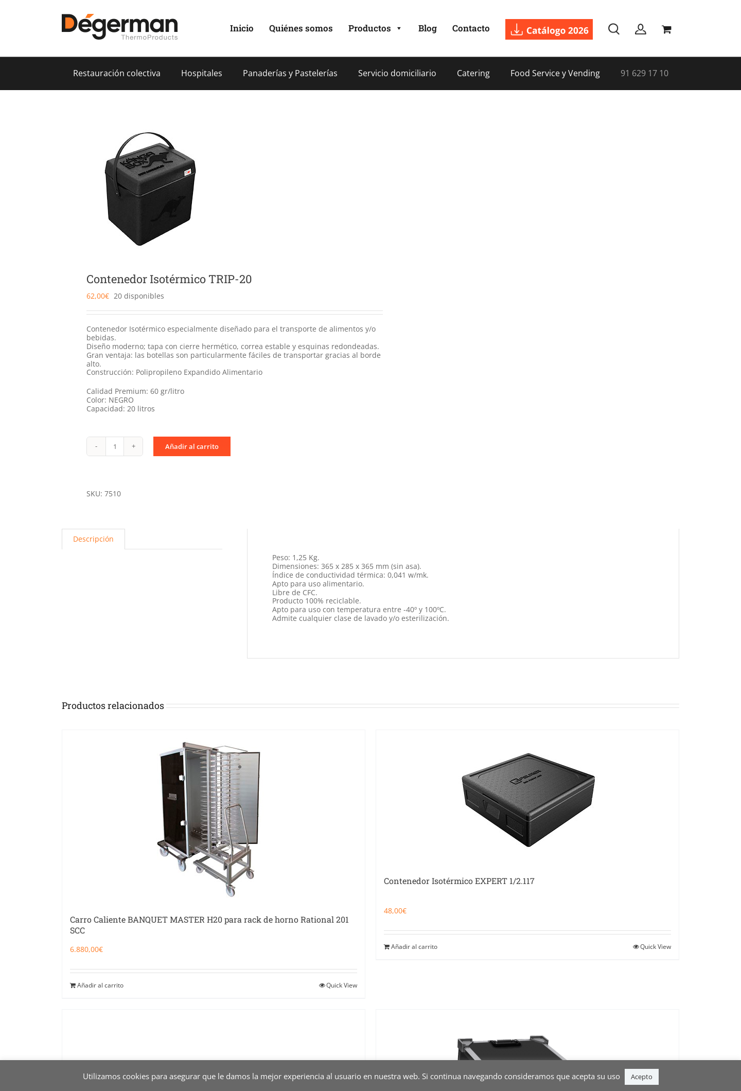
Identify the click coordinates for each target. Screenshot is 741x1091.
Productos (375, 28)
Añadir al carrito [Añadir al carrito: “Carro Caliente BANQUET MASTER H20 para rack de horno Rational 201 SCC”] (100, 985)
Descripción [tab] (93, 539)
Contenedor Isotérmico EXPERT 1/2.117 (459, 880)
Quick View (341, 985)
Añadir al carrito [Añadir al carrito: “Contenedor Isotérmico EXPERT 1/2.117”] (414, 946)
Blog (427, 28)
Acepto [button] (641, 1076)
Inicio (242, 28)
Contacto (471, 28)
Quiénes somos (301, 28)
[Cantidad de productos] (114, 446)
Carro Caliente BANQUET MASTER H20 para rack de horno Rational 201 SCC (209, 925)
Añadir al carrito (192, 446)
